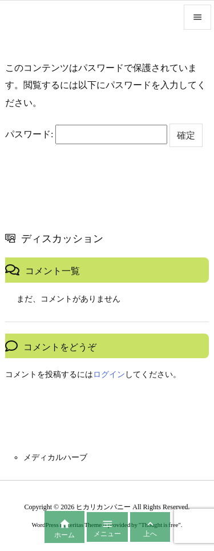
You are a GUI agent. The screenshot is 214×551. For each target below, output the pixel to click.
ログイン (109, 374)
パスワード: (86, 134)
